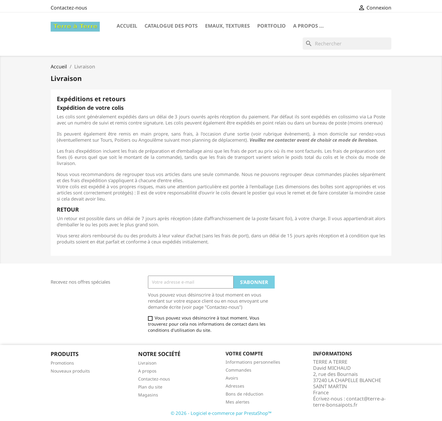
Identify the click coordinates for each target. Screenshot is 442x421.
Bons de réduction (244, 394)
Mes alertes (238, 402)
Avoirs (232, 378)
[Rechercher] (347, 43)
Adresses (235, 386)
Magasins (148, 395)
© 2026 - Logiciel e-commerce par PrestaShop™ (221, 413)
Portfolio (271, 25)
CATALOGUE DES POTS (171, 25)
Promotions (62, 363)
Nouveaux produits (70, 371)
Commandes (238, 370)
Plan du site (150, 387)
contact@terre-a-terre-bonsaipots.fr (349, 401)
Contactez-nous (69, 7)
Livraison (147, 363)
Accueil (127, 25)
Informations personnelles (253, 362)
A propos (147, 371)
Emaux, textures (227, 25)
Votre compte (244, 353)
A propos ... (308, 25)
